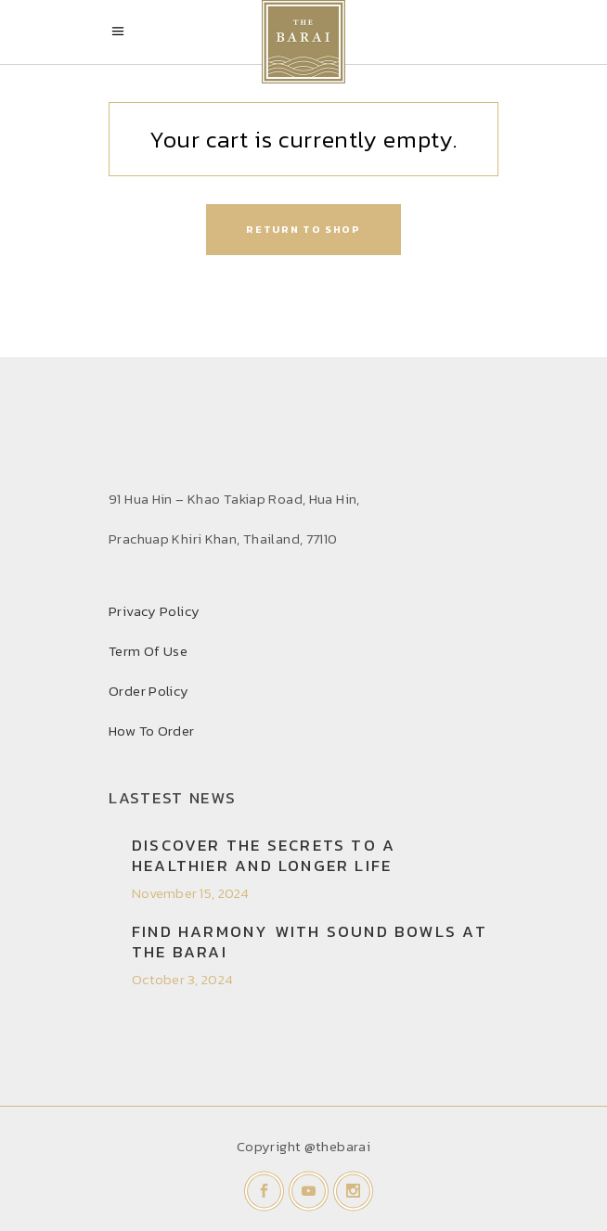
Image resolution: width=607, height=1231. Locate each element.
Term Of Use (148, 650)
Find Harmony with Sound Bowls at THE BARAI (309, 941)
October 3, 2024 (182, 979)
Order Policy (149, 690)
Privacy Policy (154, 611)
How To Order (152, 730)
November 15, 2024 (191, 893)
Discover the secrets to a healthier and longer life (263, 855)
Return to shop (303, 229)
